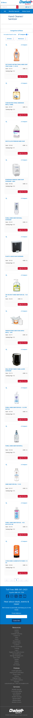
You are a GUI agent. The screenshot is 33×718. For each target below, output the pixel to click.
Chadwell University (16, 634)
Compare (22, 34)
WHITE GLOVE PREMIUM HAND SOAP (15, 141)
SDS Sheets (16, 665)
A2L (5, 11)
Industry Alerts (16, 643)
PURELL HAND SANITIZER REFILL (14, 446)
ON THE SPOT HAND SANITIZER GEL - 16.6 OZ (16, 295)
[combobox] (9, 7)
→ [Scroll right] (31, 11)
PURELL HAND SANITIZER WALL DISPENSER (13, 218)
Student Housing (16, 697)
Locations (16, 644)
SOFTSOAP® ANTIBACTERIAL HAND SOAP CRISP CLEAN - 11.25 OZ (16, 65)
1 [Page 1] (16, 580)
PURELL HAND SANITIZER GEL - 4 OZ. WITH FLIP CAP (15, 523)
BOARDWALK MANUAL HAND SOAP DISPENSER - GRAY (14, 180)
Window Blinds (16, 700)
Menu (4, 2)
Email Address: (16, 613)
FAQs (16, 637)
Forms (16, 639)
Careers (16, 630)
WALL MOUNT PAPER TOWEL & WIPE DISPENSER (15, 370)
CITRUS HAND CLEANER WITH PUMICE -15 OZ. (16, 561)
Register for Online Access (16, 652)
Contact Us (16, 635)
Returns (16, 676)
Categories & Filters (16, 30)
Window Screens (16, 702)
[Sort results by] (22, 38)
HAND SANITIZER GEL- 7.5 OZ (13, 484)
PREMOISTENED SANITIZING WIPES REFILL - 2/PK (14, 331)
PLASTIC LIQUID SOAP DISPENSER (14, 256)
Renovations (16, 695)
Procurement (16, 641)
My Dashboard (16, 654)
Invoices (16, 663)
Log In (16, 650)
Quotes (17, 659)
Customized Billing (16, 691)
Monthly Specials (14, 11)
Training (16, 648)
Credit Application (17, 671)
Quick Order (16, 657)
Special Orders (16, 698)
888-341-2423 (21, 589)
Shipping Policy (16, 678)
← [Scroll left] (1, 11)
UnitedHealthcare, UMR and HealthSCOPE (17, 683)
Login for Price (22, 76)
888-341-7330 (19, 592)
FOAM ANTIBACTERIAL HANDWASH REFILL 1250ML (14, 103)
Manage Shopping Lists (16, 656)
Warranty (16, 681)
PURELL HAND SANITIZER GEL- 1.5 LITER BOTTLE (16, 408)
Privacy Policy (17, 674)
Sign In (28, 7)
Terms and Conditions (16, 680)
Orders (17, 661)
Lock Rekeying (16, 693)
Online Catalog (26, 11)
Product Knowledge (16, 646)
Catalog (16, 632)
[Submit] (17, 7)
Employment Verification (17, 672)
